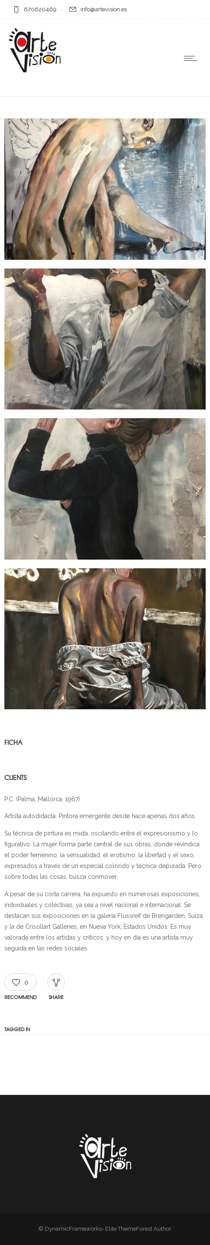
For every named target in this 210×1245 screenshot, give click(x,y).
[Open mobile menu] (192, 58)
